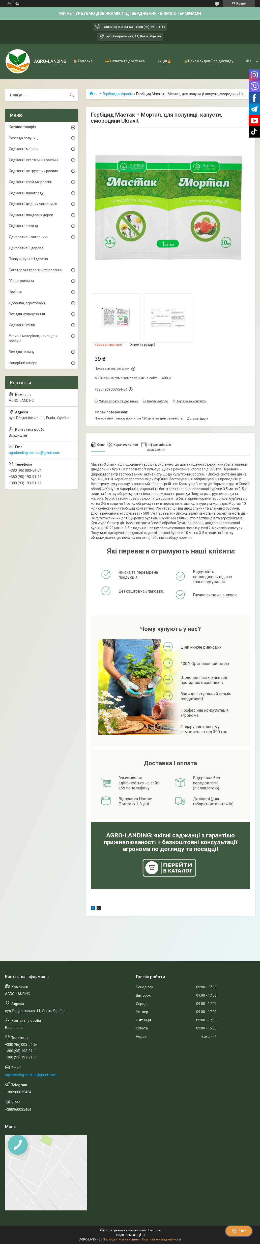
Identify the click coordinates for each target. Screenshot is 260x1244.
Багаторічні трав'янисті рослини (35, 270)
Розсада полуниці (24, 138)
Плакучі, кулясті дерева (28, 259)
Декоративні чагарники (28, 237)
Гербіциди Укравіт (118, 94)
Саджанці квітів (22, 325)
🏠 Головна (83, 61)
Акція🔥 (164, 61)
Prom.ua (154, 1230)
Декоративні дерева (26, 248)
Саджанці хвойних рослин (30, 182)
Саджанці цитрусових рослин (33, 171)
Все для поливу (22, 352)
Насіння (15, 292)
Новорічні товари (23, 363)
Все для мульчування (27, 314)
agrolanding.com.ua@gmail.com (34, 453)
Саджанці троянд (23, 226)
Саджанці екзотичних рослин (33, 160)
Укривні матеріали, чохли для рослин (33, 338)
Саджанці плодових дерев (31, 215)
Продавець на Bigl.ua (130, 1235)
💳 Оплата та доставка (125, 61)
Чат (239, 1231)
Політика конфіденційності (161, 1239)
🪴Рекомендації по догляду (208, 61)
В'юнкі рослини (21, 281)
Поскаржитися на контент (121, 1239)
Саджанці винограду (26, 193)
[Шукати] (72, 95)
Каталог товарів (22, 127)
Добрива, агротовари (27, 303)
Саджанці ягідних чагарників (33, 204)
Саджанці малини (24, 149)
